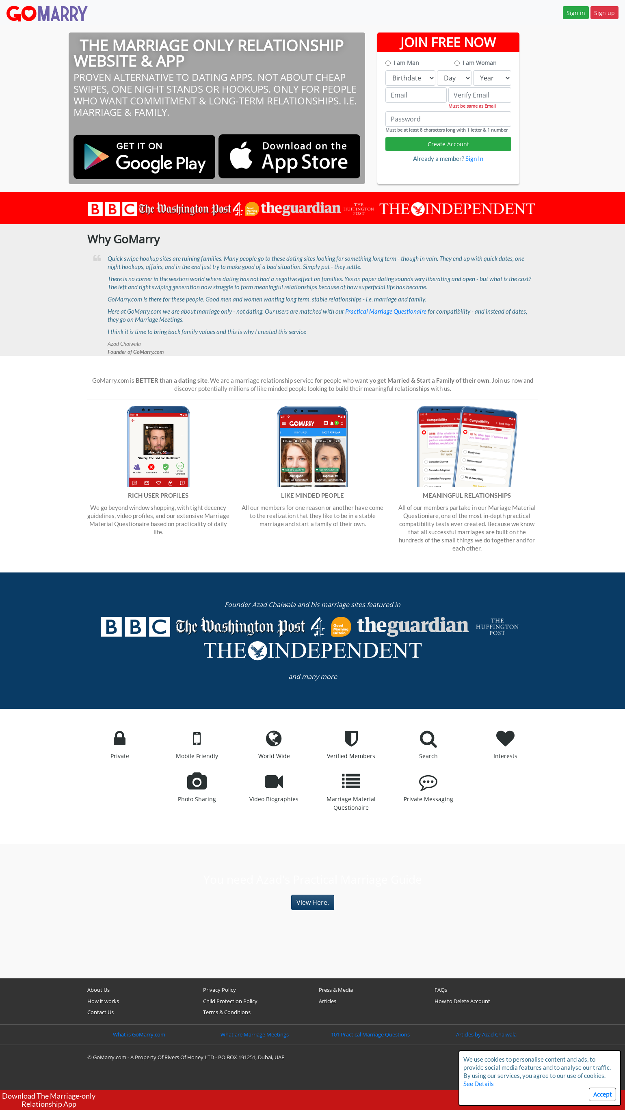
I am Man (406, 63)
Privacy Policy (219, 989)
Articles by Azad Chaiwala (486, 1034)
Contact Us (100, 1012)
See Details (478, 1083)
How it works (103, 1001)
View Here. (312, 902)
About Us (98, 989)
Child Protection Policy (230, 1001)
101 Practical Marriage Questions (370, 1034)
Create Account (448, 144)
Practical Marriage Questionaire (385, 311)
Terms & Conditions (227, 1012)
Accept (602, 1094)
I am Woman (480, 63)
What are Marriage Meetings (255, 1034)
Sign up (604, 13)
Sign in (576, 13)
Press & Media (336, 989)
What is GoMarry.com (139, 1034)
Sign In (474, 158)
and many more (312, 676)
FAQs (441, 989)
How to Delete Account (462, 1001)
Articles (327, 1001)
